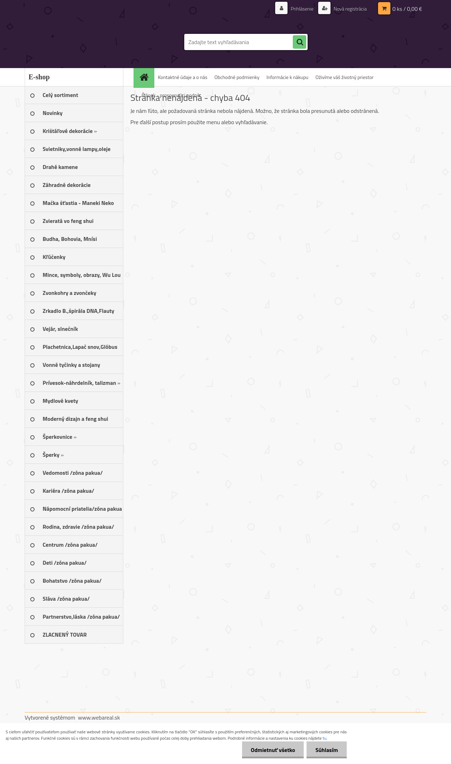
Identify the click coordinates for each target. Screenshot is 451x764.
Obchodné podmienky (237, 77)
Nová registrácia (350, 8)
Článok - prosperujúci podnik (171, 95)
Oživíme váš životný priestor (344, 77)
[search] (299, 42)
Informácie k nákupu (287, 77)
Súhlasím (326, 750)
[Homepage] (146, 77)
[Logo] (73, 42)
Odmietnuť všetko (273, 750)
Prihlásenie (302, 8)
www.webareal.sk (99, 717)
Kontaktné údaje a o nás (183, 77)
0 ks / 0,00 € (407, 9)
